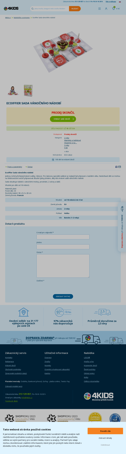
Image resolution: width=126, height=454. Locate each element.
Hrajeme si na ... (70, 143)
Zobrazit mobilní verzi (13, 386)
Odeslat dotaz (63, 296)
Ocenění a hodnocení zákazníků (57, 369)
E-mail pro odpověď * (45, 232)
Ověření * (40, 281)
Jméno (39, 242)
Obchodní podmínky (13, 369)
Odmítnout (105, 445)
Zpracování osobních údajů (16, 373)
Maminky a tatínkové (72, 140)
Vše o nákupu (111, 1)
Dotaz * (40, 252)
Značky (47, 361)
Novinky (48, 365)
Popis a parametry (14, 167)
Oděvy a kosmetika (91, 381)
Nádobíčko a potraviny (22, 18)
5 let (66, 148)
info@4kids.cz (26, 397)
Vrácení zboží (10, 365)
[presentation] (55, 287)
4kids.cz (8, 18)
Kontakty (8, 357)
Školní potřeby (89, 369)
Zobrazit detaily (105, 438)
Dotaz (30, 167)
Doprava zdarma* (40, 338)
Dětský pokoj (89, 373)
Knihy (86, 377)
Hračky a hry (89, 361)
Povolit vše (105, 431)
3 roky (66, 145)
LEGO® (87, 357)
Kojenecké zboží (90, 365)
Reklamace (9, 361)
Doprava (48, 357)
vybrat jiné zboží (64, 119)
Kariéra (47, 373)
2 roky (66, 138)
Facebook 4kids (11, 401)
